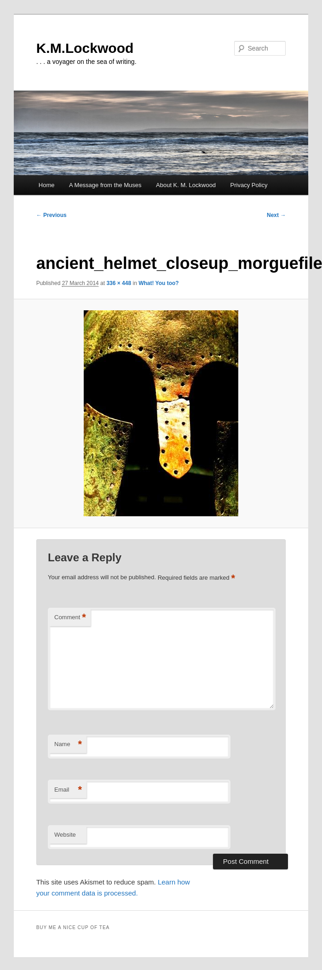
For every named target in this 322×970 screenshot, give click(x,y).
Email (68, 790)
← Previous (51, 215)
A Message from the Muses (105, 185)
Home (47, 185)
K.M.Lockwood (85, 48)
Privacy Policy (249, 185)
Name (68, 744)
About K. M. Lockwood (186, 185)
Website (65, 834)
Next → (276, 215)
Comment (70, 617)
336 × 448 (118, 283)
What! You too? (158, 283)
